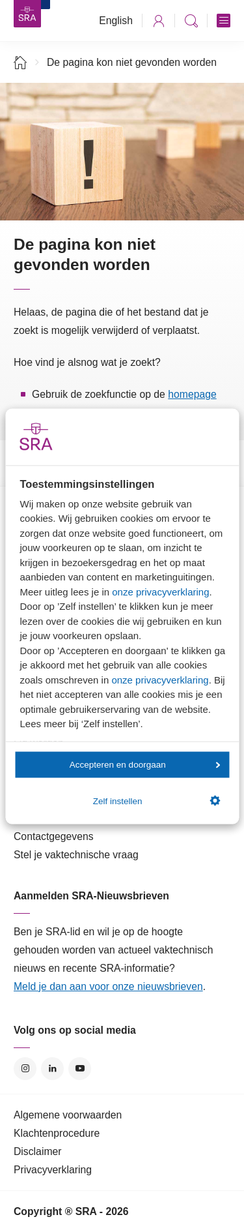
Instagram (25, 1068)
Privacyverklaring (53, 1169)
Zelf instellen (157, 801)
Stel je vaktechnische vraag (76, 854)
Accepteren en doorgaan (145, 765)
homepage (192, 394)
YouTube (79, 1068)
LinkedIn (52, 1068)
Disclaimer (38, 1151)
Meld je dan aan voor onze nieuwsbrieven (108, 986)
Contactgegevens (54, 836)
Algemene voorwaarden (68, 1114)
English (116, 20)
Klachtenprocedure (57, 1133)
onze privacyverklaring (160, 591)
